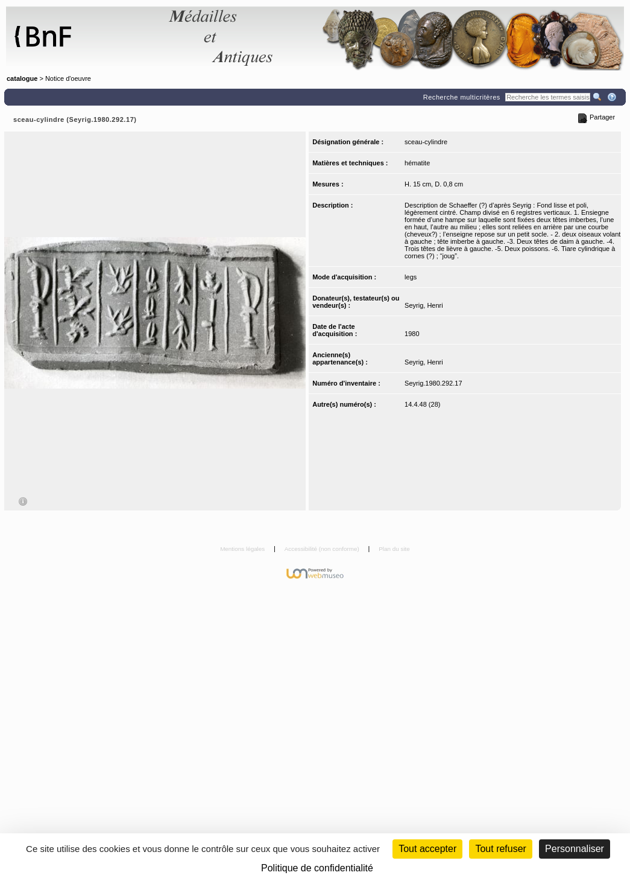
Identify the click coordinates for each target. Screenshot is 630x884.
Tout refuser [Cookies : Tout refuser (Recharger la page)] (500, 849)
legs (411, 277)
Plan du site (394, 548)
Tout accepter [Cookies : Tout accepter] (427, 849)
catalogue (22, 78)
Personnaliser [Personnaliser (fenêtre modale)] (574, 849)
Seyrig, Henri (424, 305)
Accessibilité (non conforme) (323, 548)
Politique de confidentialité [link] (317, 868)
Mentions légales (243, 548)
